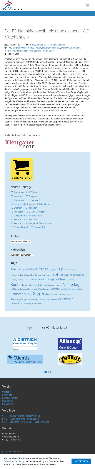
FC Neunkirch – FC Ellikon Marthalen (28, 212)
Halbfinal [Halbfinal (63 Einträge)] (60, 279)
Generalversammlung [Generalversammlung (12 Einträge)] (41, 279)
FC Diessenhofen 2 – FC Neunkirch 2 (28, 227)
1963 (9, 48)
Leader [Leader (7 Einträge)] (25, 285)
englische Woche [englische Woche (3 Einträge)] (24, 275)
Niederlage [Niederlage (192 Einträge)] (72, 284)
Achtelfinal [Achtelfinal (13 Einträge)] (29, 269)
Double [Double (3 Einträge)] (73, 270)
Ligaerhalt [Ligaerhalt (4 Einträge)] (33, 285)
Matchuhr (65, 48)
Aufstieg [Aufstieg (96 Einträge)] (41, 269)
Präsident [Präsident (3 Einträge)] (24, 289)
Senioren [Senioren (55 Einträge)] (17, 294)
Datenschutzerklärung (14, 461)
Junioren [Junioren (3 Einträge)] (70, 280)
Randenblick (22, 51)
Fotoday (32, 45)
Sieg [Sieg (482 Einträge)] (37, 293)
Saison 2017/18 (44, 45)
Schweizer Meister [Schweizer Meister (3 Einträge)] (74, 289)
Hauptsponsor (49, 48)
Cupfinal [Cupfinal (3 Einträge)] (67, 270)
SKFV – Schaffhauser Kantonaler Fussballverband (25, 422)
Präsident (75, 48)
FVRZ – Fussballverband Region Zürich (20, 419)
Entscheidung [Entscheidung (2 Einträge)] (36, 275)
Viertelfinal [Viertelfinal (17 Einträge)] (17, 303)
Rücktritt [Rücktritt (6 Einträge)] (54, 289)
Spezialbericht (59, 45)
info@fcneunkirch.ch (12, 451)
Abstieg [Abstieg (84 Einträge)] (16, 269)
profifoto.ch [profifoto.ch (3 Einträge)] (15, 289)
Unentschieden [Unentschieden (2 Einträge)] (33, 300)
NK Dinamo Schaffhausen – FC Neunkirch (30, 204)
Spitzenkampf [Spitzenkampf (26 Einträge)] (51, 294)
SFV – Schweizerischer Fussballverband (21, 416)
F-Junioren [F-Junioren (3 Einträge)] (46, 275)
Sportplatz (7, 395)
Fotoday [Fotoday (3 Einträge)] (14, 280)
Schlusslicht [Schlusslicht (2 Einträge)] (62, 289)
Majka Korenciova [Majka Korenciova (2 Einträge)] (55, 285)
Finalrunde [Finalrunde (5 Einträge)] (63, 275)
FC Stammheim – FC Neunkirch (25, 200)
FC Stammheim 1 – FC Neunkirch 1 (27, 192)
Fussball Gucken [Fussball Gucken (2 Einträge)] (23, 280)
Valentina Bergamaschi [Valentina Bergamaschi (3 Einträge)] (48, 300)
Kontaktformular (10, 398)
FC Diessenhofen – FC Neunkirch (26, 215)
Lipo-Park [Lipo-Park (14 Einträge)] (43, 285)
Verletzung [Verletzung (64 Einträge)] (65, 299)
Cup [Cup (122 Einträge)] (60, 269)
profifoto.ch (10, 51)
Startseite (6, 392)
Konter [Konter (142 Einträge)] (16, 284)
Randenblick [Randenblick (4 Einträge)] (33, 289)
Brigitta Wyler (19, 48)
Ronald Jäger (48, 51)
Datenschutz (8, 404)
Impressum (7, 401)
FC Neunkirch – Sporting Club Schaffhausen (31, 223)
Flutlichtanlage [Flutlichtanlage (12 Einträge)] (76, 274)
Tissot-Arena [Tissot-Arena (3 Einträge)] (65, 294)
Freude (38, 48)
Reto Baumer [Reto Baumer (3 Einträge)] (44, 289)
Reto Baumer (35, 51)
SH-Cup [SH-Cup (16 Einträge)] (28, 294)
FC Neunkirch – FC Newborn (24, 219)
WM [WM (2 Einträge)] (40, 304)
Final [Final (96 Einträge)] (54, 274)
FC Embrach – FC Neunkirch (24, 208)
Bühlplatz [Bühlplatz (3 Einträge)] (52, 270)
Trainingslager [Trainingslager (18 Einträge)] (19, 299)
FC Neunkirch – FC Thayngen (24, 196)
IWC (58, 48)
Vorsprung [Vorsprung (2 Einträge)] (27, 304)
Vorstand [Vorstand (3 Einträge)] (35, 304)
